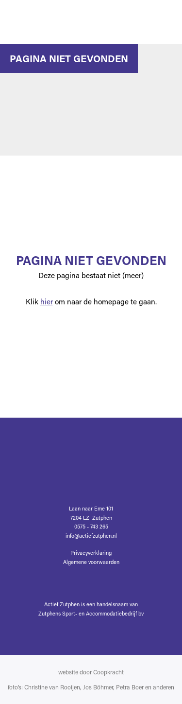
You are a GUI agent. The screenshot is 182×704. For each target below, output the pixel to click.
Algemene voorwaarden (91, 561)
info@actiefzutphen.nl (91, 535)
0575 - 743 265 (91, 526)
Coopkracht (108, 672)
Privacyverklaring (91, 552)
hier (46, 301)
